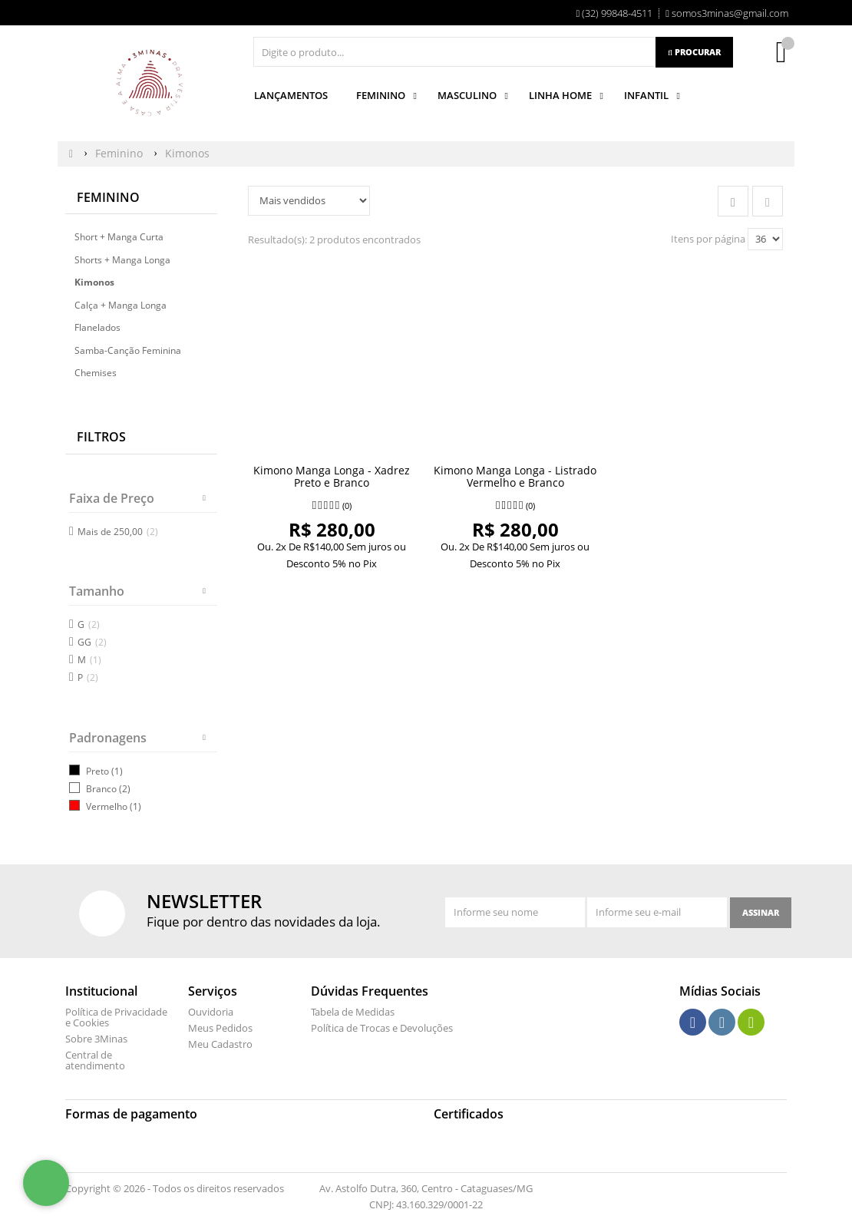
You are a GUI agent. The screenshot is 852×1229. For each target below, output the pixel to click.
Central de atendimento (95, 1060)
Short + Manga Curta (118, 236)
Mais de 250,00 (118, 531)
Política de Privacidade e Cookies (116, 1017)
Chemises (95, 372)
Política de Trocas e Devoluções (382, 1028)
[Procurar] (694, 52)
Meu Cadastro (220, 1044)
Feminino (108, 197)
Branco (101, 788)
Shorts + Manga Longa (122, 259)
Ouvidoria (210, 1011)
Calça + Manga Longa (120, 305)
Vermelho (106, 806)
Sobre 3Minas (96, 1038)
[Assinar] (760, 912)
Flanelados (97, 327)
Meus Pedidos (220, 1028)
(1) (117, 771)
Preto (97, 771)
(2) (124, 788)
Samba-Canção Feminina (127, 350)
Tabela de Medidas (353, 1011)
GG (92, 642)
